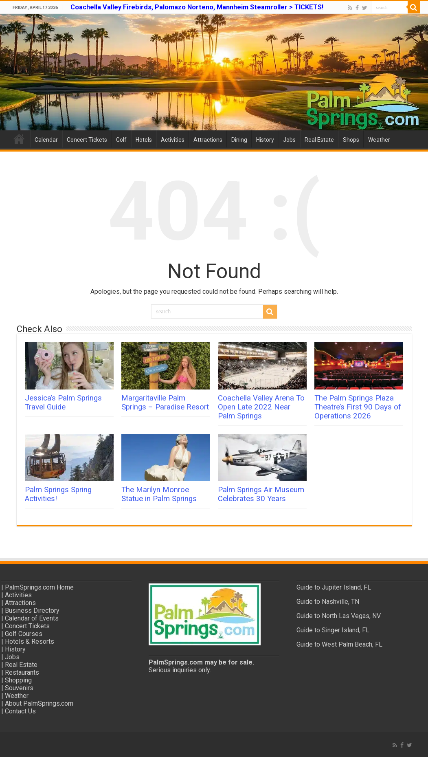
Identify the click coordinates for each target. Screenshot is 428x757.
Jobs (289, 139)
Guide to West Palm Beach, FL (339, 644)
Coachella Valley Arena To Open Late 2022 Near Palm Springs (261, 407)
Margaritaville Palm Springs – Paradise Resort (165, 403)
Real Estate (319, 139)
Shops (351, 139)
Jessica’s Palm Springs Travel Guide (63, 403)
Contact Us (20, 711)
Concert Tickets (87, 139)
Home (19, 138)
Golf (121, 139)
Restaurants (22, 672)
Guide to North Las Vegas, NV (338, 616)
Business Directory (32, 610)
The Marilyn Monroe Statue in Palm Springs (159, 494)
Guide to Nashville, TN (327, 601)
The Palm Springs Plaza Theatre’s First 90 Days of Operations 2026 (357, 407)
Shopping (18, 680)
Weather (379, 139)
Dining (239, 139)
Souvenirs (19, 688)
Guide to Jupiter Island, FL (333, 587)
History (265, 139)
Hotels (144, 139)
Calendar (46, 139)
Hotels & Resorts (29, 641)
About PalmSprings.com (39, 703)
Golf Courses (23, 634)
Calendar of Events (32, 618)
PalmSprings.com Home (39, 587)
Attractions (207, 139)
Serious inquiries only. (180, 670)
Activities (172, 139)
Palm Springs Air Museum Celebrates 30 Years (261, 494)
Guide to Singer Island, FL (332, 630)
